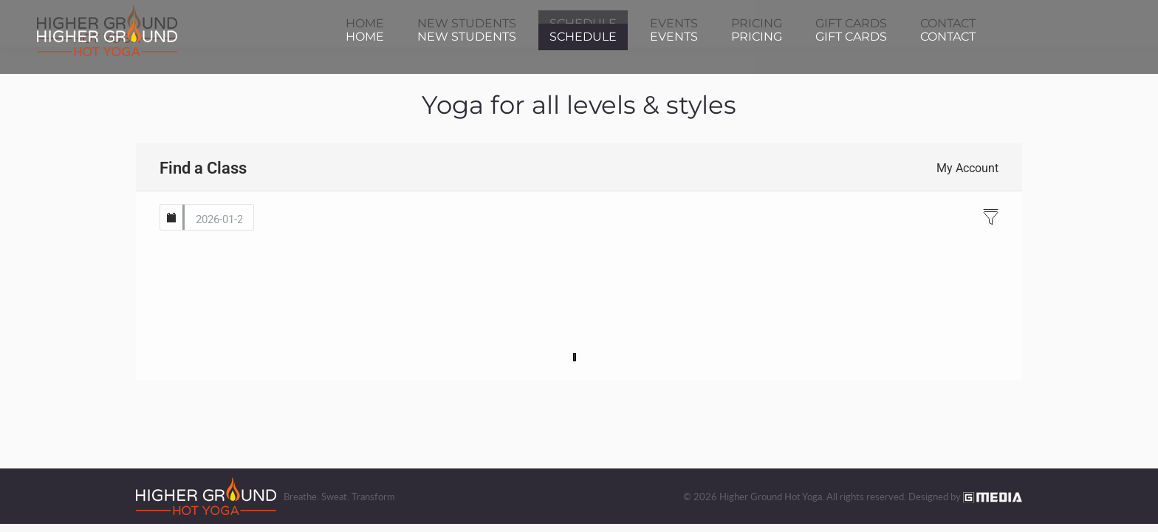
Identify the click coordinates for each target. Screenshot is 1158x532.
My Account (967, 168)
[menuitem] (365, 37)
